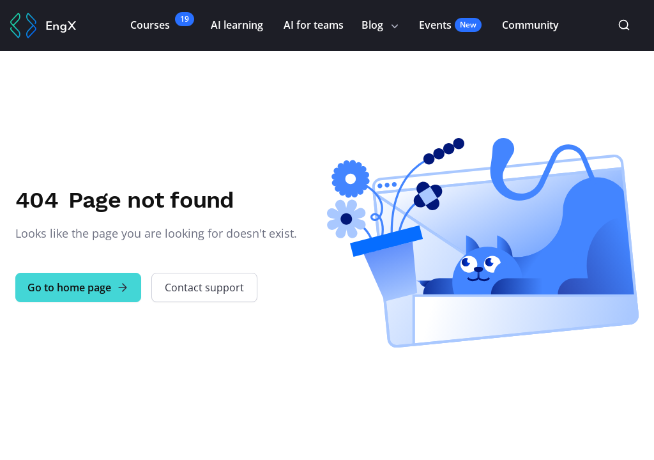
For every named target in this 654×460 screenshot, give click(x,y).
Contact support (204, 287)
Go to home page (78, 287)
